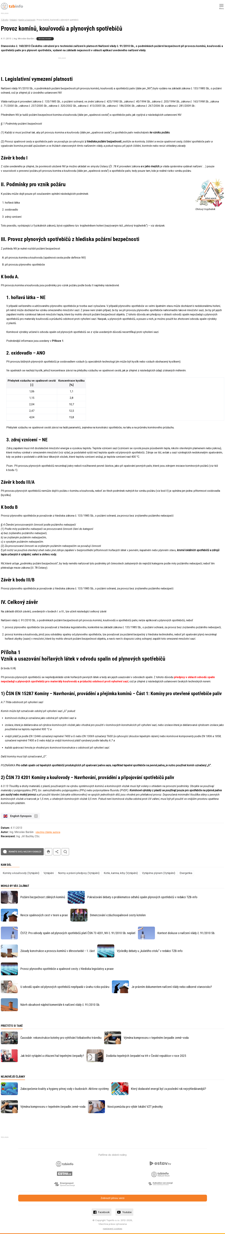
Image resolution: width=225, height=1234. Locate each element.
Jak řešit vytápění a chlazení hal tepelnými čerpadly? (52, 1055)
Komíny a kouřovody (27, 20)
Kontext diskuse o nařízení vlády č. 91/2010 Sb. (186, 933)
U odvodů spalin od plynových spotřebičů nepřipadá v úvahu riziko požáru (64, 987)
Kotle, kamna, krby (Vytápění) (121, 873)
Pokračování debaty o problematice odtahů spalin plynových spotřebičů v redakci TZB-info (142, 897)
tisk (48, 851)
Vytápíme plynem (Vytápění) (158, 873)
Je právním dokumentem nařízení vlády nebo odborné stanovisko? (171, 987)
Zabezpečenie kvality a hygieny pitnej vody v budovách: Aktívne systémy (64, 1089)
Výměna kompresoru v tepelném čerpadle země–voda (156, 1037)
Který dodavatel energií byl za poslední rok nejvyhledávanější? (168, 1089)
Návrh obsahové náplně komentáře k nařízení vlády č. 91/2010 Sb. (60, 1004)
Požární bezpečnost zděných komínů (42, 897)
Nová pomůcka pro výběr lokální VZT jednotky (135, 1106)
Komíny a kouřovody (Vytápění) (21, 873)
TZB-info (4, 20)
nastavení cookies (112, 1228)
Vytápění (13, 20)
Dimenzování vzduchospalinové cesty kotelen (118, 915)
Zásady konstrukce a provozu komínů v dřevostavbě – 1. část (57, 951)
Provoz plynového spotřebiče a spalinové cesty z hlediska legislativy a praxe (67, 969)
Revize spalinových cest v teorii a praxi (44, 915)
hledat (65, 851)
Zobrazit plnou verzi (112, 1198)
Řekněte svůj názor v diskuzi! (25, 852)
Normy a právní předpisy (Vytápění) (78, 873)
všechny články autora (48, 832)
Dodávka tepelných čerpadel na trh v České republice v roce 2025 (146, 1055)
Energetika (186, 873)
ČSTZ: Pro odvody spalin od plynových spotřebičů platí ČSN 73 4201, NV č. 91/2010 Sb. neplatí (77, 933)
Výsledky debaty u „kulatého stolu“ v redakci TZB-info (149, 951)
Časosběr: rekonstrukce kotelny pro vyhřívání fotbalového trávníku (61, 1037)
